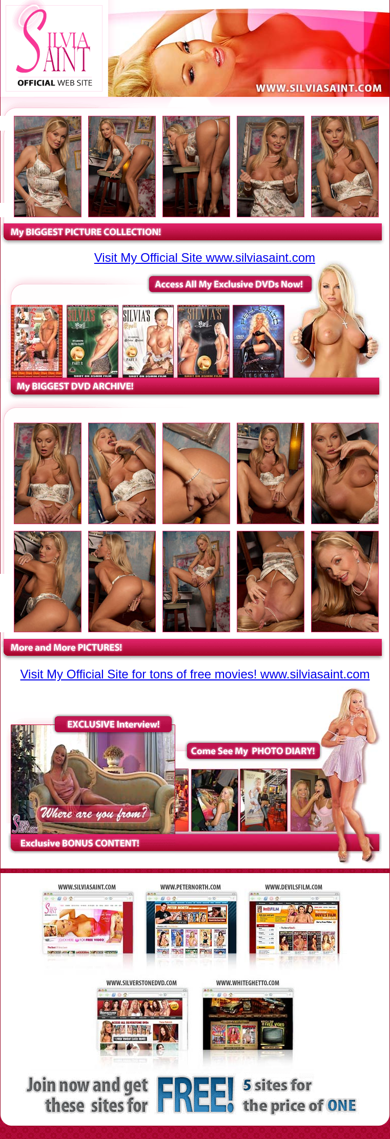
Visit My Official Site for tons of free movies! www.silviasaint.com (195, 674)
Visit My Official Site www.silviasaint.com (204, 257)
